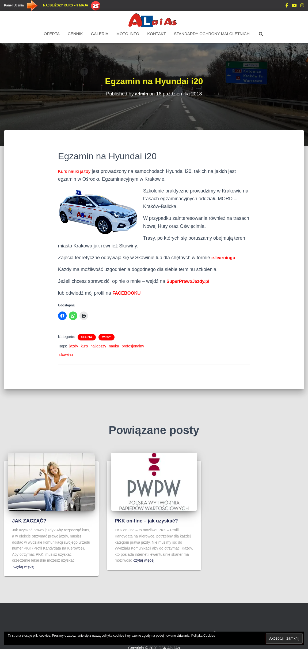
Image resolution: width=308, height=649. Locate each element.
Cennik (75, 33)
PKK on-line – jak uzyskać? (148, 521)
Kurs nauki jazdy (75, 171)
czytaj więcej (24, 566)
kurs (84, 346)
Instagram (302, 6)
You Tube (294, 6)
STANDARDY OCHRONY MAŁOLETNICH (212, 33)
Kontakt (156, 33)
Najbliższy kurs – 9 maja (65, 5)
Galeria (99, 33)
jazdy (73, 346)
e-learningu (224, 257)
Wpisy (106, 337)
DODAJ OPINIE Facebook (287, 6)
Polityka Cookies (203, 635)
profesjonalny (133, 346)
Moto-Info (127, 33)
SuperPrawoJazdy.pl (189, 281)
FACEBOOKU (127, 293)
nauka (114, 346)
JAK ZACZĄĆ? (30, 521)
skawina (66, 355)
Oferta (52, 33)
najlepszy (98, 346)
